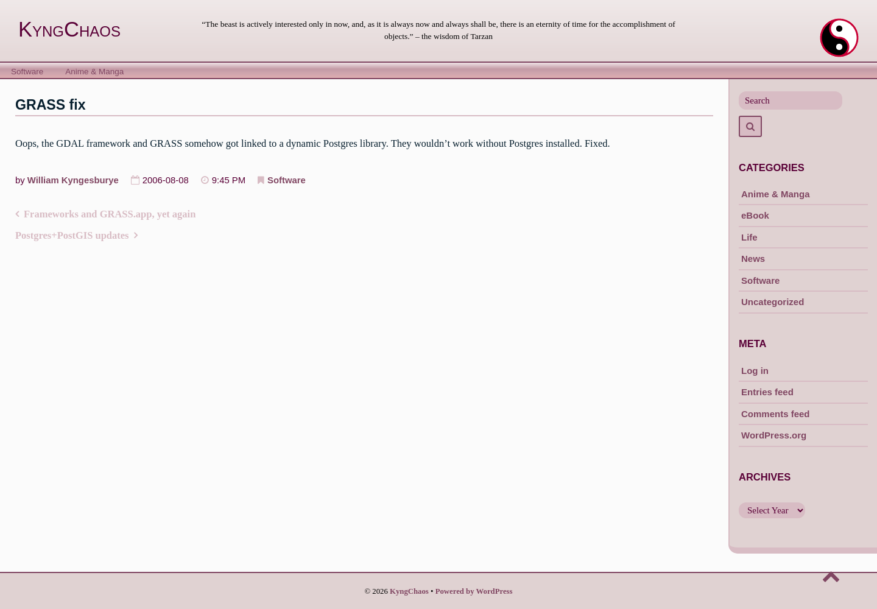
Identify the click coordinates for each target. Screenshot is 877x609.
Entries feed (767, 392)
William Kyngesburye (73, 180)
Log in (755, 370)
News (753, 258)
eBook (755, 215)
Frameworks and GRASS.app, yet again (109, 214)
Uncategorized (772, 302)
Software (27, 71)
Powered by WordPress (474, 591)
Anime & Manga (94, 71)
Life (749, 237)
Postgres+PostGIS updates (72, 235)
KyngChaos (69, 29)
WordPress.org (773, 435)
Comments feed (775, 414)
